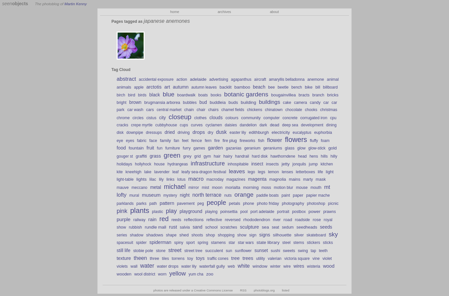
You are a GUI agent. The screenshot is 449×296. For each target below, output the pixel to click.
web (231, 266)
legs (261, 172)
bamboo (242, 87)
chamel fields (232, 109)
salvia (185, 227)
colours (231, 118)
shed (184, 235)
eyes (130, 140)
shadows (154, 235)
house (159, 164)
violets (122, 266)
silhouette (282, 235)
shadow (136, 235)
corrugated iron (313, 118)
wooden (124, 274)
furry (187, 148)
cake (287, 102)
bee (271, 87)
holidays (124, 164)
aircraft (260, 79)
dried (170, 132)
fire (217, 140)
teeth (323, 250)
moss (266, 187)
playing (211, 211)
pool (244, 211)
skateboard (316, 235)
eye (120, 140)
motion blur (283, 187)
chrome (123, 118)
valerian (274, 258)
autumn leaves (204, 87)
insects (272, 164)
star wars (246, 242)
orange (244, 194)
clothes (200, 118)
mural (134, 195)
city (162, 117)
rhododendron (256, 219)
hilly (333, 156)
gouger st (125, 156)
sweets (289, 250)
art (167, 87)
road (288, 219)
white (244, 266)
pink (122, 211)
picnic (333, 203)
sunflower (243, 250)
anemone (315, 79)
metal (155, 187)
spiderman (160, 242)
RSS (243, 290)
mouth (316, 187)
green (172, 155)
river (277, 220)
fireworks (247, 140)
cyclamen (213, 125)
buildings (269, 102)
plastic (157, 211)
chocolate (293, 109)
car (326, 102)
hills (324, 156)
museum (151, 195)
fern (208, 140)
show (241, 235)
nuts (228, 195)
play (171, 210)
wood (328, 266)
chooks (311, 109)
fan (176, 140)
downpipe (134, 132)
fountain (136, 148)
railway (139, 220)
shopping (226, 235)
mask (321, 179)
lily (161, 179)
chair (201, 109)
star (231, 242)
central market (169, 109)
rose (317, 219)
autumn (180, 87)
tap (313, 250)
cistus (151, 118)
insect (257, 163)
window (259, 266)
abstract (126, 79)
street (175, 250)
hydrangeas (178, 164)
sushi (275, 250)
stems (298, 242)
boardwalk (186, 95)
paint (285, 195)
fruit (150, 147)
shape (171, 235)
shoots (197, 235)
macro (196, 179)
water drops (167, 266)
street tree (193, 250)
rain (152, 219)
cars (150, 109)
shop (210, 235)
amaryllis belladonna (287, 79)
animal (333, 79)
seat (275, 227)
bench (296, 87)
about (274, 12)
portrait (283, 211)
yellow (177, 273)
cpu (333, 118)
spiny (178, 242)
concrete (289, 118)
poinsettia (228, 211)
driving (184, 132)
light (330, 171)
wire (287, 266)
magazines (235, 179)
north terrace (207, 195)
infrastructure (208, 163)
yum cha (196, 274)
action (181, 79)
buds (233, 102)
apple (138, 87)
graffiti (141, 156)
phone (248, 203)
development (312, 125)
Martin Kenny (75, 4)
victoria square (297, 258)
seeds (326, 227)
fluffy (314, 140)
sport (190, 242)
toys (200, 258)
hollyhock (143, 164)
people (216, 202)
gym (207, 156)
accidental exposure (156, 79)
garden (215, 147)
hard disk (260, 156)
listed (285, 290)
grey (187, 156)
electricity (281, 132)
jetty (286, 164)
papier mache (318, 195)
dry (210, 132)
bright (121, 102)
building (248, 102)
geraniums (272, 148)
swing (303, 250)
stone (160, 250)
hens (314, 156)
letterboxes (305, 172)
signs (264, 234)
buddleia (217, 102)
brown (135, 102)
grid (197, 156)
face (153, 140)
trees (247, 258)
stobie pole (143, 250)
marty (308, 179)
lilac (152, 179)
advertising (218, 79)
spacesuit (125, 242)
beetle (283, 87)
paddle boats (267, 195)
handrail (242, 156)
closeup (180, 116)
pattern (167, 203)
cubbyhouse (166, 125)
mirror (193, 187)
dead (274, 124)
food (121, 147)
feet (185, 140)
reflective (214, 220)
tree (235, 258)
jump (313, 164)
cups (184, 125)
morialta (232, 187)
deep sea (290, 125)
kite (120, 172)
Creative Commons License (213, 290)
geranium (252, 148)
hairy (228, 156)
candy (315, 102)
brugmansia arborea (162, 102)
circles (138, 118)
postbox (299, 211)
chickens (254, 109)
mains (294, 179)
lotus (181, 179)
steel (286, 242)
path (153, 203)
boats (203, 95)
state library (268, 242)
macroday (215, 179)
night (185, 195)
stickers (313, 242)
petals (234, 203)
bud (203, 102)
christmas (328, 109)
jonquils (299, 164)
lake (147, 172)
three (154, 258)
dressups (154, 132)
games (199, 148)
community (251, 118)
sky (333, 234)
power (315, 211)
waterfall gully (212, 266)
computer (271, 118)
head (302, 156)
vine (316, 258)
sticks (328, 242)
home (174, 12)
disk (120, 132)
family (165, 140)
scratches (228, 227)
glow (301, 148)
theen (140, 258)
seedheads (306, 227)
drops (199, 132)
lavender (161, 172)
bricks (333, 94)
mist (205, 187)
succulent (214, 250)
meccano (140, 187)
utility (260, 258)
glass (290, 148)
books (216, 95)
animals (124, 87)
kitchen (327, 164)
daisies (231, 125)
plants (139, 210)
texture (124, 258)
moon (217, 187)
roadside (302, 220)
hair (217, 156)
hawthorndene (282, 156)
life (320, 172)
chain (189, 109)
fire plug (230, 140)
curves (196, 125)
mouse (302, 187)
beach (259, 87)
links (170, 179)
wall (134, 266)
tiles (165, 258)
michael (175, 186)
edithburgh (259, 132)
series (122, 235)
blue (168, 94)
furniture (172, 148)
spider (141, 242)
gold (332, 148)
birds (142, 95)
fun (159, 148)
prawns (329, 211)
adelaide (198, 79)
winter (275, 266)
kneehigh (133, 172)
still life (123, 250)
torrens (178, 258)
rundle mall (155, 227)
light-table (125, 179)
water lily (189, 266)
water (147, 265)
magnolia (277, 179)
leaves (237, 171)
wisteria (313, 266)
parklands (125, 203)
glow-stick (317, 148)
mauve (123, 187)
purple (124, 219)
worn (162, 274)
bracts (304, 95)
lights (141, 179)
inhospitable (238, 164)
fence (196, 140)
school (211, 227)
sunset (261, 250)
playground (191, 211)
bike (309, 87)
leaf (175, 172)
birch (121, 95)
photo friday (268, 203)
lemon (273, 172)
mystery (170, 195)
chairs (213, 109)
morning (251, 187)
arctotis (154, 87)
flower (274, 140)
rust (173, 227)
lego (251, 172)
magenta (257, 179)
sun (229, 250)
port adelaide (262, 211)
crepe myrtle (141, 125)
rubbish (135, 227)
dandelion (248, 125)
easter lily (237, 132)
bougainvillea (283, 94)
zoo (209, 274)
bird (131, 94)
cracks (122, 125)
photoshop (316, 203)
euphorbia (323, 132)
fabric (142, 140)
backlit (226, 87)
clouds (216, 117)
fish (261, 140)
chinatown (274, 109)
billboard (330, 87)
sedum (288, 227)
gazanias (233, 148)
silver (299, 235)
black (154, 94)
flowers (296, 140)
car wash (135, 109)
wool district (144, 274)
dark (263, 125)
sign (252, 235)
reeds (176, 220)
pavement (186, 203)
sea (265, 227)
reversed (232, 220)
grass (155, 156)
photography (293, 203)
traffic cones (217, 258)
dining (331, 125)
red (164, 218)
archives (224, 12)
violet (327, 258)
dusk (221, 132)
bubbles (190, 102)
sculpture (249, 227)
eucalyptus (302, 132)
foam (325, 140)
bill (317, 87)
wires (298, 266)
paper (298, 195)
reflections (193, 219)
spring (203, 242)
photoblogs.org (264, 290)
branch (318, 95)
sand (197, 227)
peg (201, 203)
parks (141, 203)
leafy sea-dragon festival (203, 172)
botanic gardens (246, 94)
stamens (218, 242)
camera (300, 102)
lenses (287, 172)
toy (190, 258)
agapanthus (241, 79)
